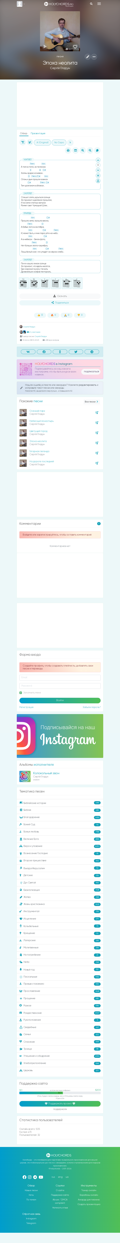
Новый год (60, 969)
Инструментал (60, 911)
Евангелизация (60, 890)
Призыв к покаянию (60, 984)
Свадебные (60, 1027)
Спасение (60, 1041)
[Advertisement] (60, 104)
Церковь (60, 1070)
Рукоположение (60, 1020)
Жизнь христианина (60, 904)
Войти (60, 700)
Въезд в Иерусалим (60, 868)
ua (67, 1177)
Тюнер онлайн (88, 1190)
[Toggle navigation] (99, 3)
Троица (60, 1049)
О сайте (60, 1190)
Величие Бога (60, 839)
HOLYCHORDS (45, 364)
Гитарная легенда (39, 451)
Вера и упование (60, 846)
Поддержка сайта (60, 1195)
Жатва (60, 897)
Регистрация (26, 707)
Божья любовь (60, 832)
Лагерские (60, 940)
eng (60, 1177)
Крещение (60, 933)
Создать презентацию (88, 1204)
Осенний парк (37, 411)
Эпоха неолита (38, 441)
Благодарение (60, 817)
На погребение (60, 955)
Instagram (31, 1219)
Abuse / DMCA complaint (60, 1201)
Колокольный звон (46, 773)
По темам (31, 1200)
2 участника (33, 332)
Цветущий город (38, 431)
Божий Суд (60, 824)
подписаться (91, 371)
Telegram (31, 1223)
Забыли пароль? (92, 707)
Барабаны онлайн (89, 1195)
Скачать (60, 296)
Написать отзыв (60, 1208)
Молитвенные (60, 947)
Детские (60, 875)
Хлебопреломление (60, 1063)
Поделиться (60, 302)
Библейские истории (60, 803)
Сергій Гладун (60, 68)
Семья (60, 1034)
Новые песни (31, 1190)
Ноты (31, 1195)
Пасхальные (60, 976)
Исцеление (60, 918)
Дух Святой (60, 882)
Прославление (60, 991)
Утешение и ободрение (60, 1056)
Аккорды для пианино (89, 1200)
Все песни (92, 402)
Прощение (60, 998)
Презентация (38, 133)
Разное (60, 1005)
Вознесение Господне (60, 853)
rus (53, 1177)
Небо (60, 962)
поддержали (60, 1109)
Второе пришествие (60, 860)
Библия (60, 810)
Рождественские (60, 1013)
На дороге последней (41, 461)
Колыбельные (60, 926)
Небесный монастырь (41, 421)
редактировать (88, 385)
